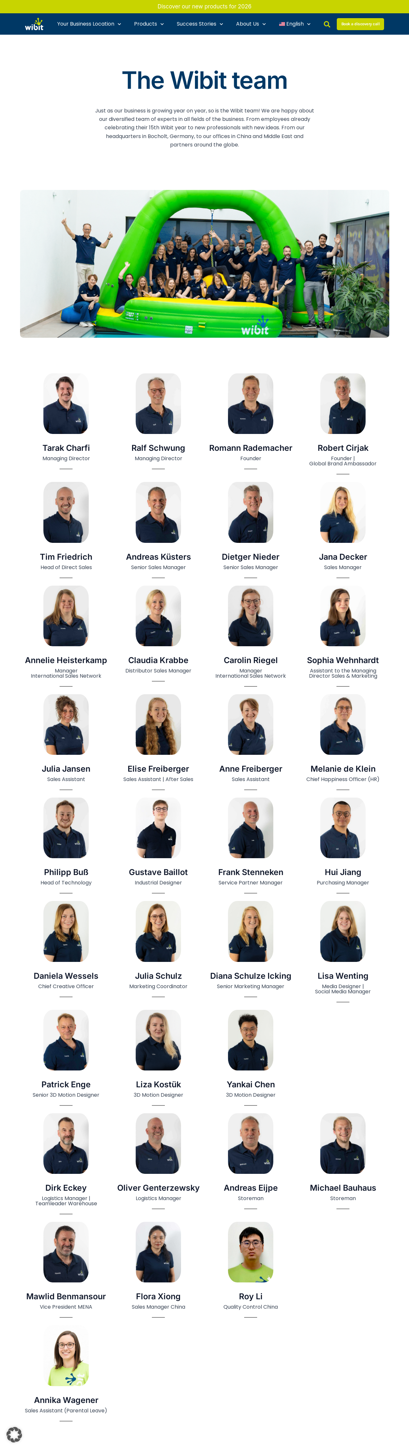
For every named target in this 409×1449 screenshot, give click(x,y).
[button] (14, 1434)
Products (149, 24)
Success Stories (200, 24)
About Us (251, 24)
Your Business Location (89, 24)
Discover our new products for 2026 (204, 6)
